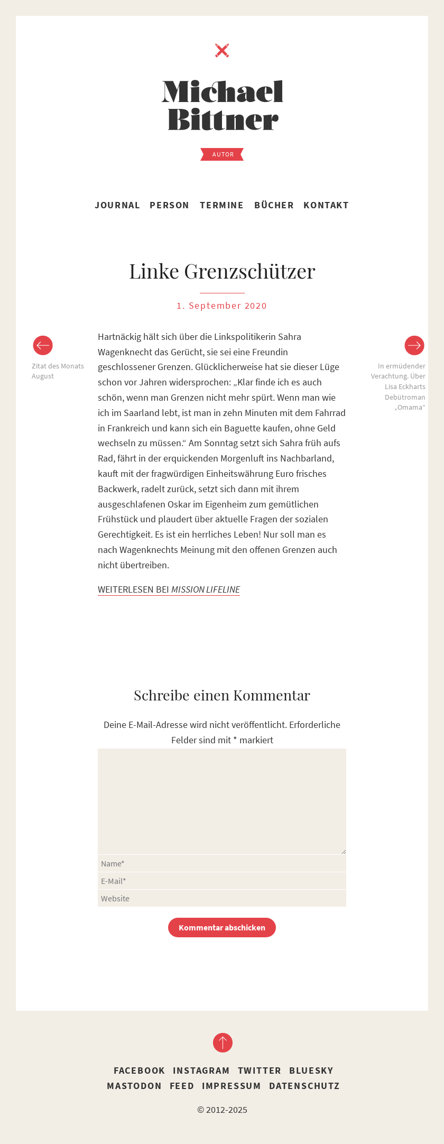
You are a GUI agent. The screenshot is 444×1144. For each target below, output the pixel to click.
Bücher (274, 205)
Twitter (260, 1070)
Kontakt (326, 205)
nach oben (222, 1042)
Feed (182, 1086)
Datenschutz (304, 1086)
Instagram (201, 1070)
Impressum (232, 1086)
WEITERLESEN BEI (169, 589)
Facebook (139, 1070)
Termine (222, 205)
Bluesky (311, 1070)
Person (170, 205)
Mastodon (134, 1086)
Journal (117, 205)
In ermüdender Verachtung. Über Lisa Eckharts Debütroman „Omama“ (398, 386)
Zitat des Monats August (58, 371)
